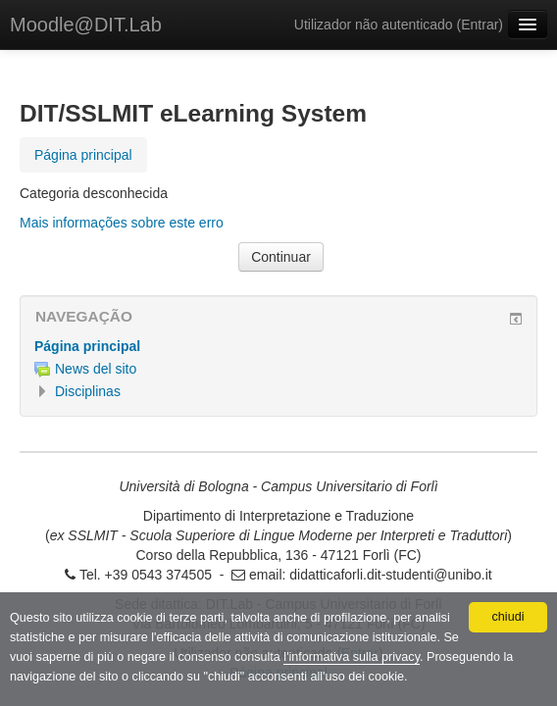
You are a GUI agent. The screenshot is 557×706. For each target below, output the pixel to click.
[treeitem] (278, 346)
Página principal (87, 346)
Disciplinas (88, 391)
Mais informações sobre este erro (122, 222)
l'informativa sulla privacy (351, 657)
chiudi (508, 617)
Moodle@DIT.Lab (86, 24)
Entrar (479, 24)
